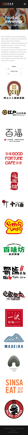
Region (14, 66)
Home (6, 25)
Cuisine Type (14, 71)
